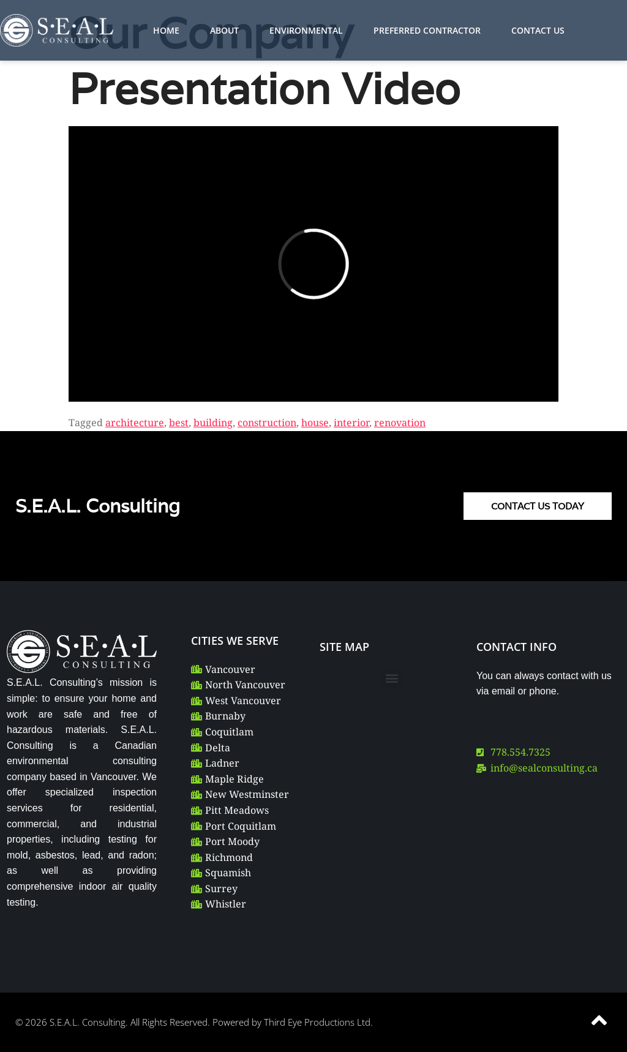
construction (267, 422)
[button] (392, 678)
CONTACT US (538, 30)
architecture (134, 422)
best (179, 422)
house (315, 422)
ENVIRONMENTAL (306, 30)
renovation (400, 422)
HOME (166, 30)
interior (351, 422)
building (213, 422)
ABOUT (224, 30)
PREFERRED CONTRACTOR (427, 30)
